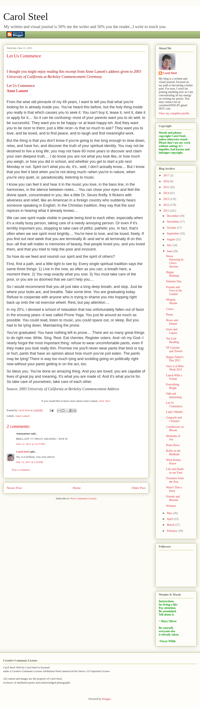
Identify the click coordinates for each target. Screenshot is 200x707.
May (170, 513)
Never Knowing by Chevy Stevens (175, 261)
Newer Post (14, 488)
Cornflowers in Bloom (175, 428)
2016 (166, 181)
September (173, 233)
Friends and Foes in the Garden (174, 291)
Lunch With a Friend (174, 377)
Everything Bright (172, 386)
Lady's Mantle (174, 411)
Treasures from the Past (175, 480)
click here (104, 400)
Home (77, 488)
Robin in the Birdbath (173, 452)
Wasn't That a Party (174, 489)
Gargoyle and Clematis (174, 419)
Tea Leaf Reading (172, 340)
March (171, 524)
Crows (170, 309)
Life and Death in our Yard (175, 471)
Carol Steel (25, 16)
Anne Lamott (17, 91)
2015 (166, 187)
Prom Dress (173, 445)
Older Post (138, 488)
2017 (166, 175)
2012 (166, 204)
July (169, 245)
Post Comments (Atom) (83, 498)
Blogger (106, 698)
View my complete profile (174, 113)
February (172, 530)
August (171, 239)
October (172, 227)
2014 (166, 193)
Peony (169, 314)
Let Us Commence (174, 404)
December (173, 215)
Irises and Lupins (171, 331)
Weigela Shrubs (171, 301)
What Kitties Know (173, 461)
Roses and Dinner (172, 322)
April (170, 519)
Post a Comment (21, 469)
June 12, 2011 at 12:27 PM (30, 443)
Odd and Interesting (174, 395)
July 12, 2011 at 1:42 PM (29, 462)
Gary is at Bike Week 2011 (175, 368)
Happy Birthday (172, 274)
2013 (166, 199)
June (170, 251)
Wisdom (171, 505)
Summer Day (173, 281)
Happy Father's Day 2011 (175, 358)
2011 (166, 210)
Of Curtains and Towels (174, 349)
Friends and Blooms (173, 498)
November (173, 221)
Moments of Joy (173, 437)
